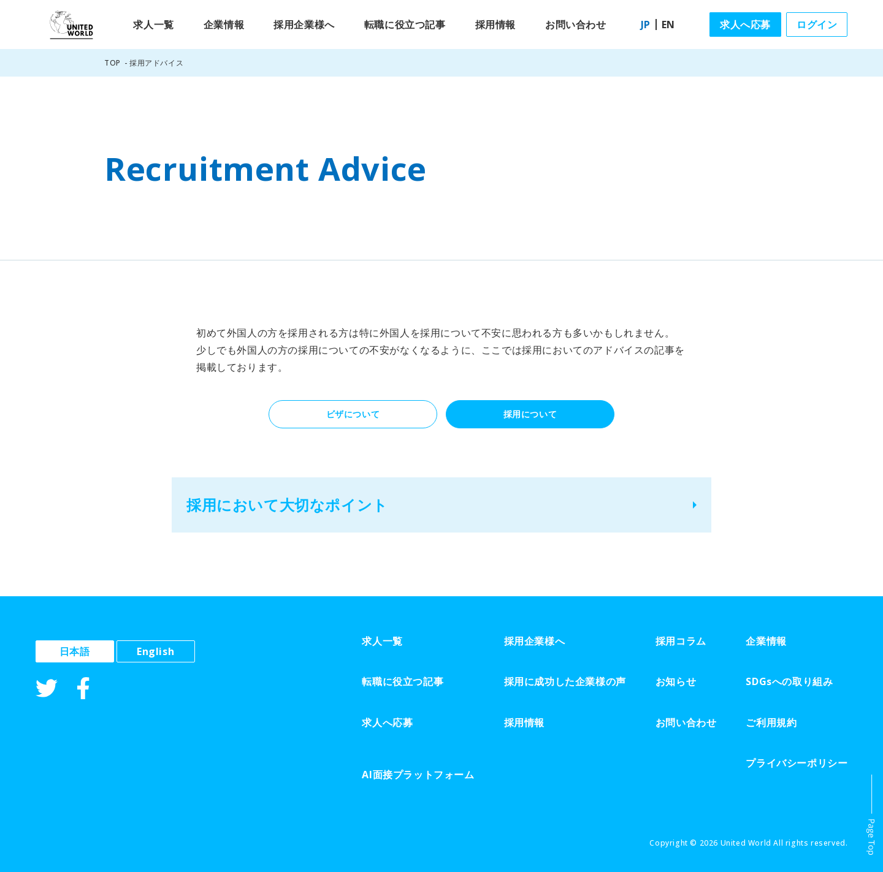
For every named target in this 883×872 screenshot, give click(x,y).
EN (668, 24)
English (155, 651)
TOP (112, 63)
